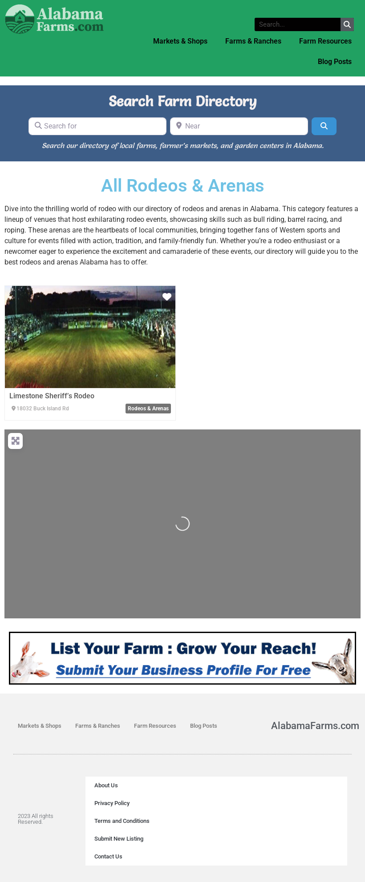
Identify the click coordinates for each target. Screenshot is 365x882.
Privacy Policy (112, 803)
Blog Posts (335, 61)
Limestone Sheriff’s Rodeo (51, 396)
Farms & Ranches (253, 41)
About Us (106, 785)
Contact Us (108, 856)
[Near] (239, 126)
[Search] (324, 126)
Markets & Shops (180, 41)
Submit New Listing (118, 838)
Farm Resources (325, 41)
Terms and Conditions (122, 821)
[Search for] (97, 126)
